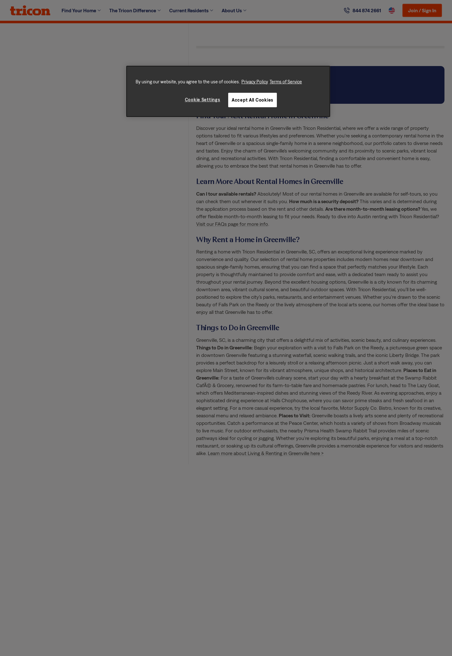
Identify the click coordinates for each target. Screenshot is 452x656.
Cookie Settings (202, 99)
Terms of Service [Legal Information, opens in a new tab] (286, 81)
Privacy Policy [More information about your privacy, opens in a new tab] (254, 81)
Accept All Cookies (252, 100)
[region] (228, 91)
